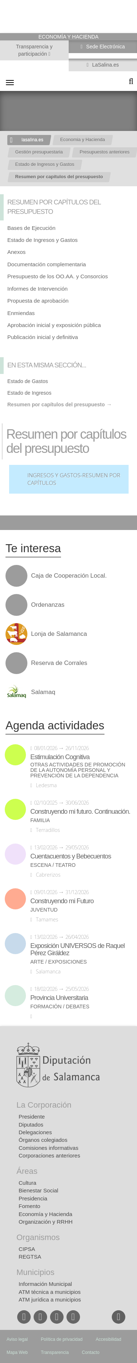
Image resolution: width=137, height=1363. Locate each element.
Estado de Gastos (27, 381)
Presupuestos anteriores (105, 152)
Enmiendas (21, 313)
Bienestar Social (38, 1190)
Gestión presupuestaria (39, 152)
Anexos (16, 252)
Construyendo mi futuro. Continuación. (80, 811)
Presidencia (33, 1198)
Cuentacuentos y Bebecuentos (70, 856)
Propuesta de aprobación (38, 301)
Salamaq (43, 692)
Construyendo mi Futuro (62, 901)
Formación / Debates (60, 1006)
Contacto (90, 1352)
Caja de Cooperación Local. (69, 576)
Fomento (29, 1206)
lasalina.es (32, 139)
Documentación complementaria (46, 264)
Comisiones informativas (48, 1148)
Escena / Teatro (53, 865)
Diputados (31, 1124)
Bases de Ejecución (31, 228)
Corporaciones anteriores (49, 1155)
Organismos (38, 1237)
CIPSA (27, 1249)
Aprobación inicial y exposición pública (54, 325)
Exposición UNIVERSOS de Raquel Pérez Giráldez (77, 949)
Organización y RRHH (46, 1222)
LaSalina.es (105, 65)
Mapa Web (17, 1352)
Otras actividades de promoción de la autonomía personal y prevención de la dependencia (77, 770)
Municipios (35, 1272)
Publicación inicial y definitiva (42, 337)
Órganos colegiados (43, 1140)
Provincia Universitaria (59, 997)
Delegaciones (35, 1132)
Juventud (44, 910)
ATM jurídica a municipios (50, 1299)
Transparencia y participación (34, 50)
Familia (40, 820)
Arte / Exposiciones (58, 962)
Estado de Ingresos (29, 393)
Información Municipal (45, 1284)
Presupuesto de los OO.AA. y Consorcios (57, 276)
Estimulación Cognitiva (60, 757)
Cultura (27, 1183)
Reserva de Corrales (59, 663)
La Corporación (43, 1104)
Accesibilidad (108, 1339)
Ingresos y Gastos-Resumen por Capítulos (73, 479)
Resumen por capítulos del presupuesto (59, 176)
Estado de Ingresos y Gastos (45, 164)
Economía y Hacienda (45, 1214)
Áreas (26, 1171)
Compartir (9, 522)
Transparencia (55, 1352)
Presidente (32, 1116)
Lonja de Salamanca (59, 634)
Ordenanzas (47, 605)
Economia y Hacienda (82, 139)
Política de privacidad (62, 1339)
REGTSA (30, 1257)
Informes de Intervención (37, 289)
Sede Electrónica (105, 46)
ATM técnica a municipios (50, 1292)
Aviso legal (17, 1339)
